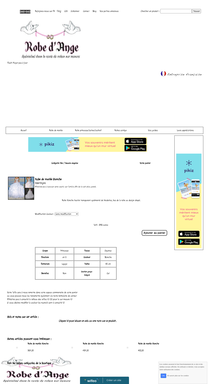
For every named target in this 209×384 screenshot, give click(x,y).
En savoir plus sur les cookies (178, 375)
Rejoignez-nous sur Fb (45, 11)
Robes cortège (120, 130)
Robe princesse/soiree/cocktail (88, 130)
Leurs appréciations (185, 130)
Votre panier (145, 163)
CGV (66, 11)
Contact (86, 11)
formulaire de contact (68, 295)
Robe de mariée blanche (38, 343)
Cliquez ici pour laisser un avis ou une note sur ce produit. (87, 321)
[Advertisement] (104, 101)
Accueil (24, 130)
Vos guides (153, 130)
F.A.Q (59, 11)
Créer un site (114, 380)
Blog (94, 11)
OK (163, 376)
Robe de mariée (56, 130)
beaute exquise (71, 163)
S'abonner (75, 11)
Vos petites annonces (109, 11)
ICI (48, 299)
